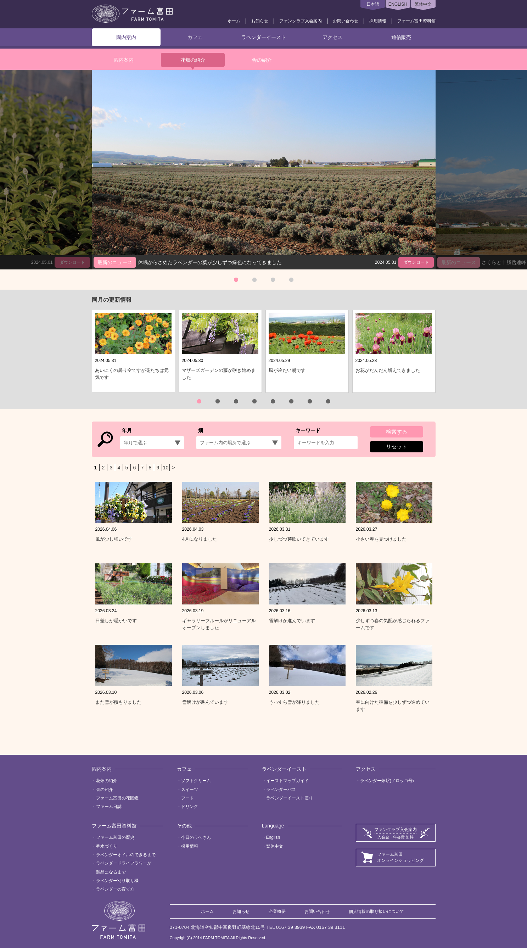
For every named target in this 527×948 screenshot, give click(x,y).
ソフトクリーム (196, 780)
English (273, 837)
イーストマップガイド (287, 780)
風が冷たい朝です (287, 370)
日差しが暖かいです (116, 620)
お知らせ (259, 20)
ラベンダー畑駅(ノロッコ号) (387, 780)
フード (187, 798)
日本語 (372, 4)
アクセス (332, 37)
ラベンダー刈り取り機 (117, 880)
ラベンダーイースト (263, 37)
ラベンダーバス (281, 789)
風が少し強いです (113, 539)
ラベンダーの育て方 (115, 889)
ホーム (234, 20)
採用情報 (377, 20)
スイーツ (189, 789)
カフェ (194, 37)
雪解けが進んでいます (292, 620)
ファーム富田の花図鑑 (117, 798)
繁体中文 (423, 4)
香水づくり (106, 846)
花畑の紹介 (192, 60)
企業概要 (277, 911)
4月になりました (199, 539)
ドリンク (189, 806)
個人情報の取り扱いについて (376, 911)
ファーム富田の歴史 (115, 837)
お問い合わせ (345, 20)
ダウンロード (416, 262)
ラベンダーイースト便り (289, 798)
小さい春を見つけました (381, 539)
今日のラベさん (196, 837)
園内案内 (126, 37)
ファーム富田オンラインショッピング (400, 857)
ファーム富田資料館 (416, 20)
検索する (396, 432)
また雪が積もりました (118, 702)
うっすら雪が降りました (294, 702)
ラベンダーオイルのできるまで (126, 854)
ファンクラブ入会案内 (300, 20)
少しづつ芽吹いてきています (299, 539)
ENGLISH (397, 4)
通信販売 (401, 37)
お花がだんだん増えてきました (387, 370)
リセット (396, 447)
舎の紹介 (262, 60)
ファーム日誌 (109, 806)
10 (166, 467)
